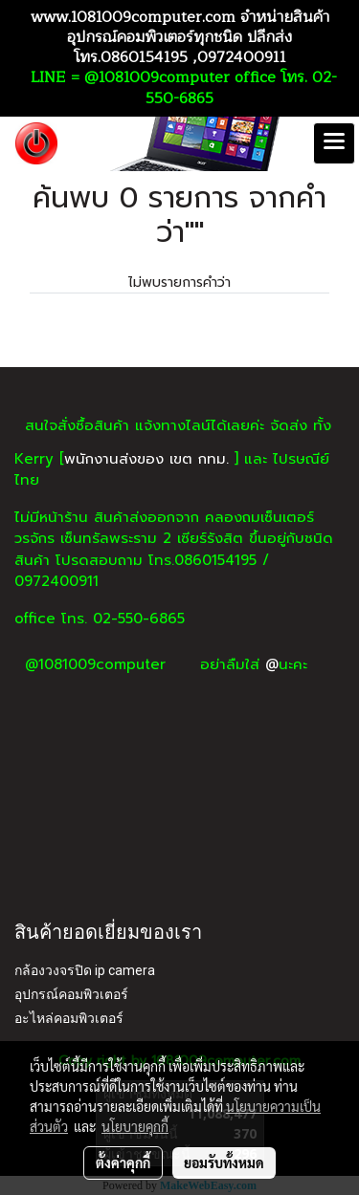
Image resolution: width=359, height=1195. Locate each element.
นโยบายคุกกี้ (134, 1126)
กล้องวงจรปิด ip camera (84, 970)
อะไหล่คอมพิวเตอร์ (68, 1018)
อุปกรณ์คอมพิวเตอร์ (71, 994)
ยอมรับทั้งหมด (224, 1162)
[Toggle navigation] (334, 143)
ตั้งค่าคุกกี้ (123, 1162)
